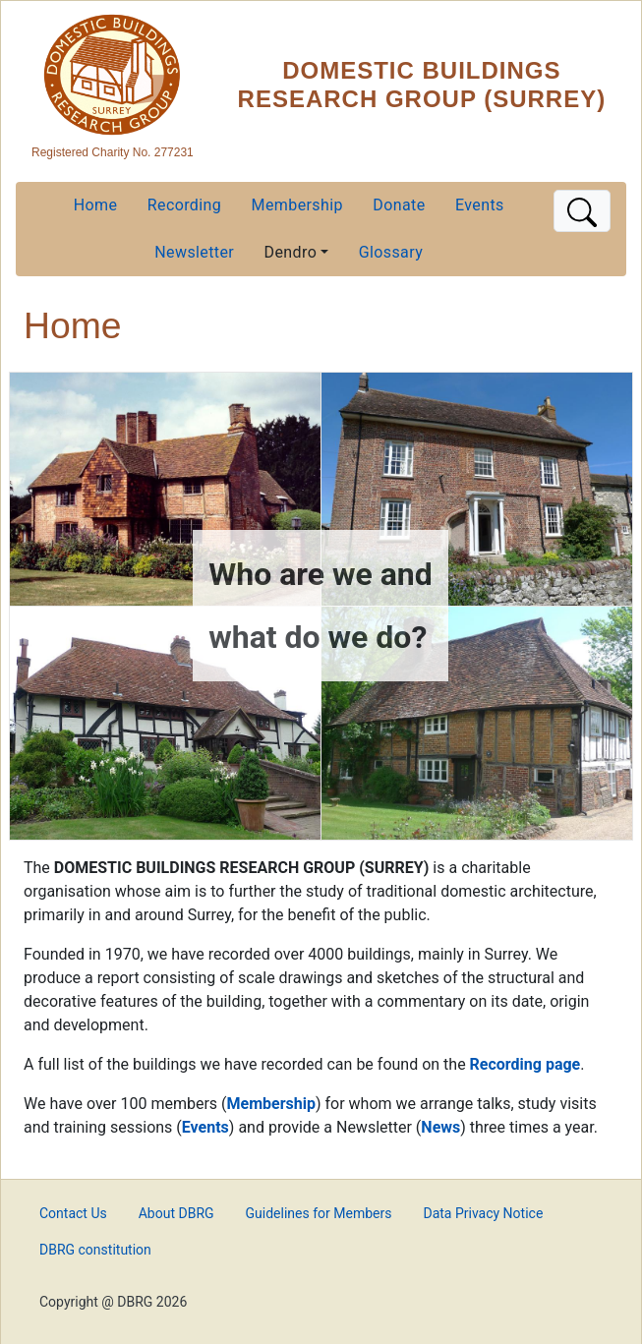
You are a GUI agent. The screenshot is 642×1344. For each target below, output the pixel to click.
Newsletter (194, 252)
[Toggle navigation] (582, 211)
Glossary (391, 252)
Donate (399, 205)
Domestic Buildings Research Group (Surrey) (422, 84)
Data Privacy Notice (483, 1213)
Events (479, 205)
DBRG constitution (95, 1249)
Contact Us (73, 1213)
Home (96, 205)
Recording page (525, 1064)
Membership (297, 205)
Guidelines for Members (319, 1213)
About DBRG (176, 1213)
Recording (184, 205)
